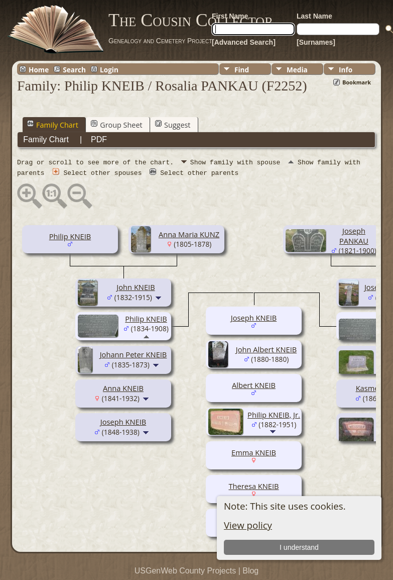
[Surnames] (316, 42)
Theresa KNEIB (253, 485)
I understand (299, 547)
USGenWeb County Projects (185, 570)
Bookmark (356, 82)
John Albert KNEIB (266, 349)
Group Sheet (116, 125)
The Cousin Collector (190, 20)
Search (74, 69)
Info (345, 69)
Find (241, 69)
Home (39, 69)
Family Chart (52, 125)
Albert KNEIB (254, 384)
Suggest (172, 125)
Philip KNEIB (70, 236)
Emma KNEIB (253, 452)
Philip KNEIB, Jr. (273, 414)
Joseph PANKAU (353, 235)
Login (109, 69)
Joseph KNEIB (123, 421)
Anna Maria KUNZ (189, 234)
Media (297, 69)
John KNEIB (135, 286)
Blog (250, 570)
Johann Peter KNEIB (133, 354)
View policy (248, 525)
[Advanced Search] (244, 42)
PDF (99, 139)
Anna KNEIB (123, 387)
